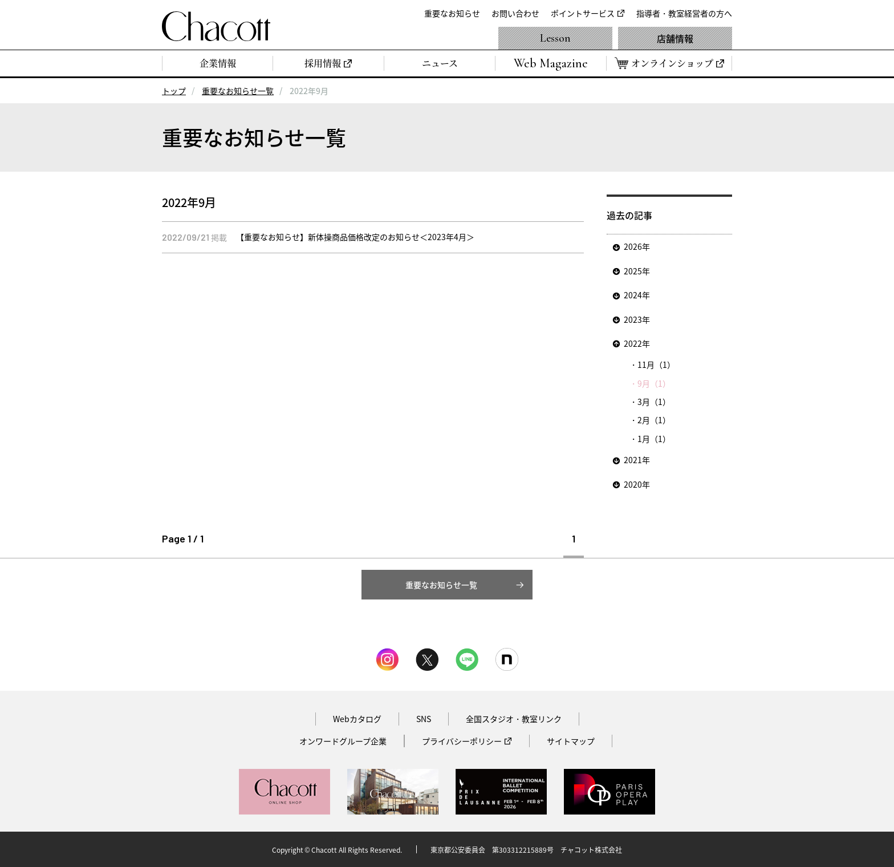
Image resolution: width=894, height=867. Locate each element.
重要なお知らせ (452, 13)
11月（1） (656, 364)
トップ (174, 90)
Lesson (555, 38)
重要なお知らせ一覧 (238, 90)
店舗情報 (675, 38)
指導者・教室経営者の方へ (684, 13)
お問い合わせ (515, 13)
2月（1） (653, 420)
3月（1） (653, 401)
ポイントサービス (583, 13)
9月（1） (653, 383)
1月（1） (653, 438)
